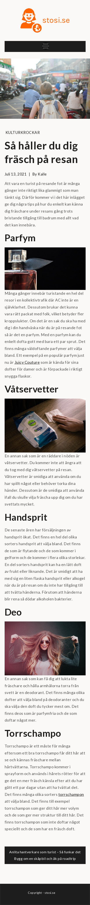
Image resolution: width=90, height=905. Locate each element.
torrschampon (71, 794)
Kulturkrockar (22, 132)
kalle (42, 174)
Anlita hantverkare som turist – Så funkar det (45, 852)
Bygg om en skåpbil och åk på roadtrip (45, 858)
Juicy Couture (27, 362)
